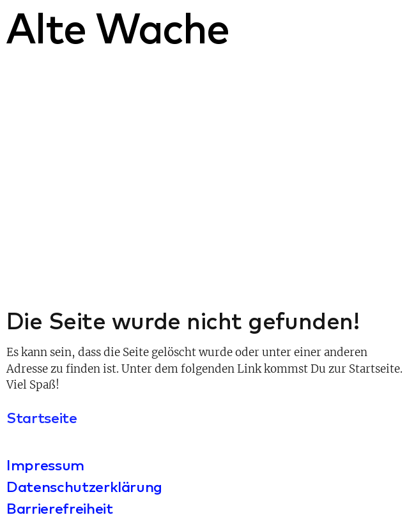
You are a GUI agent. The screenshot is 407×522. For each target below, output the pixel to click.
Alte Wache (117, 27)
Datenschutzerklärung (84, 486)
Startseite (41, 417)
